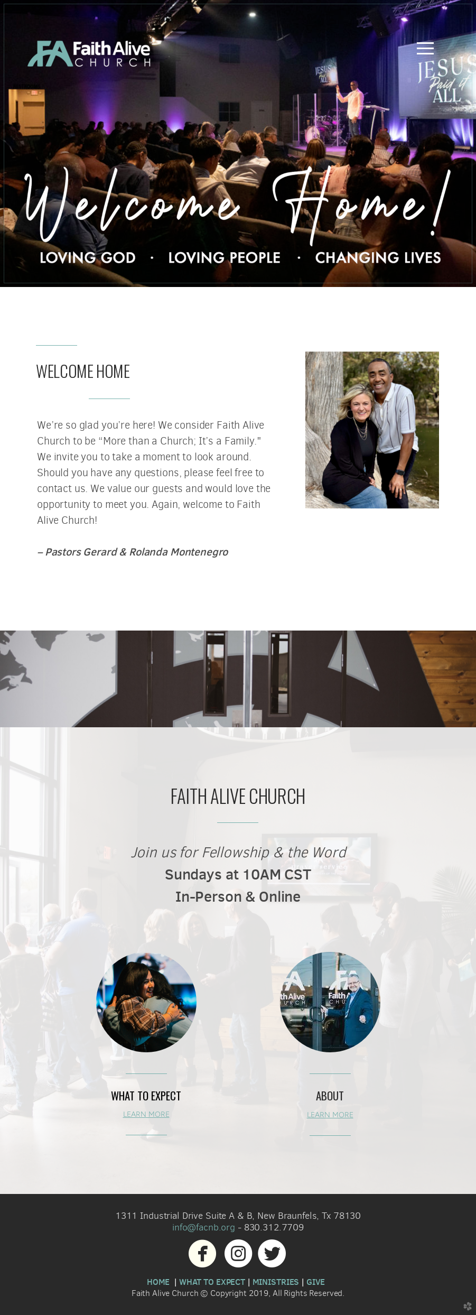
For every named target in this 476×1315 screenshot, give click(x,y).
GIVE (315, 1282)
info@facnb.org (203, 1227)
